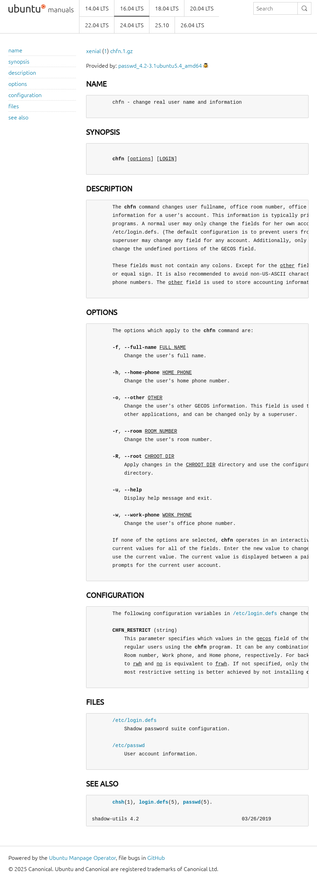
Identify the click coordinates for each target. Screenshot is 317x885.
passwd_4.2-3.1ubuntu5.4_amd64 (160, 66)
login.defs (153, 802)
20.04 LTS (201, 8)
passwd (191, 802)
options (17, 84)
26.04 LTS (192, 25)
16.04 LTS (131, 8)
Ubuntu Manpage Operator (82, 858)
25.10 (162, 25)
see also (18, 117)
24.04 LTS (131, 25)
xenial (93, 51)
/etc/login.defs (255, 613)
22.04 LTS (96, 25)
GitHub (156, 858)
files (13, 106)
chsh (118, 802)
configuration (25, 95)
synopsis (18, 61)
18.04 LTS (166, 8)
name (15, 50)
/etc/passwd (128, 745)
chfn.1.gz (121, 51)
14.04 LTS (96, 8)
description (22, 73)
